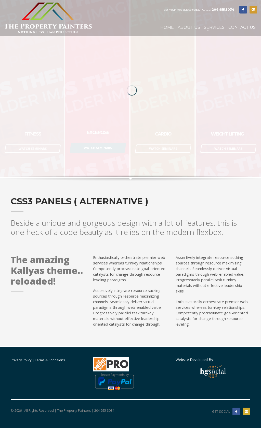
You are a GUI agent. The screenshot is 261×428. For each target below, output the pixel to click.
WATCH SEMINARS (33, 148)
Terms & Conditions (50, 360)
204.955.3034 (223, 9)
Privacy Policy (21, 360)
